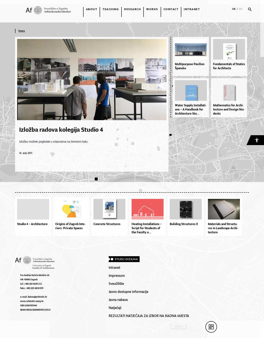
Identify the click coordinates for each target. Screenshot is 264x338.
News (21, 31)
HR (234, 9)
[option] (34, 217)
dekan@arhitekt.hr (37, 296)
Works (152, 9)
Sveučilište (116, 283)
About (91, 9)
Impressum (117, 275)
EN (240, 9)
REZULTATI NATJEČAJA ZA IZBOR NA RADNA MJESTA (149, 315)
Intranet (192, 9)
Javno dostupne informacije (128, 291)
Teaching (111, 9)
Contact (171, 9)
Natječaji (115, 307)
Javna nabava (118, 299)
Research (132, 9)
